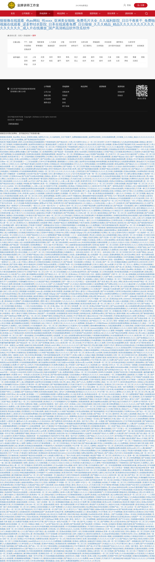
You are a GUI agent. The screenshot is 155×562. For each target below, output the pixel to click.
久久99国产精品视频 (46, 353)
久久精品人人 (89, 203)
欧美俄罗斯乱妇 (114, 162)
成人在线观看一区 (87, 157)
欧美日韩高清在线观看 (70, 188)
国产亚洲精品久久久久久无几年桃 (100, 171)
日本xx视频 (68, 465)
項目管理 (72, 42)
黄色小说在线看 (81, 152)
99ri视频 (6, 225)
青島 (67, 57)
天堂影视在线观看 (53, 188)
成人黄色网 (19, 446)
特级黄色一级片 (9, 313)
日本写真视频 (129, 257)
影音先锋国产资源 (34, 149)
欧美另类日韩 (67, 473)
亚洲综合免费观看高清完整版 (56, 255)
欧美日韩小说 (62, 433)
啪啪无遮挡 (127, 524)
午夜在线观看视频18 (43, 365)
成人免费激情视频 (66, 372)
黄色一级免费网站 (116, 259)
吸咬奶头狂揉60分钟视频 (53, 558)
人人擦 (151, 211)
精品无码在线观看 (40, 247)
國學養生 (119, 42)
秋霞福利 (31, 460)
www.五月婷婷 (95, 558)
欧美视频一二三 (69, 235)
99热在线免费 (38, 345)
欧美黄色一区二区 (37, 495)
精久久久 (111, 304)
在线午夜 (72, 289)
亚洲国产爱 (139, 257)
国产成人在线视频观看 (24, 250)
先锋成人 (140, 382)
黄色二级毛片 (59, 392)
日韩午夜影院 (18, 367)
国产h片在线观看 (107, 291)
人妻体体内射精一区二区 (38, 492)
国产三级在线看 (47, 485)
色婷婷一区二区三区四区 (109, 245)
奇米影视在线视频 (89, 242)
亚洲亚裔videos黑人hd (34, 380)
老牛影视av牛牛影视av (124, 436)
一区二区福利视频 (27, 157)
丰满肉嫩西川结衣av (145, 225)
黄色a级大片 (142, 162)
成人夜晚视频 (131, 274)
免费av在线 (4, 237)
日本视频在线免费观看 (86, 497)
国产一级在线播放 (137, 157)
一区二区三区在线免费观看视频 (25, 350)
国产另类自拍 (62, 318)
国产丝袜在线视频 (99, 448)
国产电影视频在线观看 (90, 169)
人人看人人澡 (15, 262)
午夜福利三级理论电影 (29, 453)
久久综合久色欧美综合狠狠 (124, 166)
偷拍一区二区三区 (53, 215)
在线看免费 (85, 475)
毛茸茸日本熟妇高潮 (123, 291)
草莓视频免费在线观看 (49, 517)
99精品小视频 (34, 524)
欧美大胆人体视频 (104, 144)
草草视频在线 (64, 220)
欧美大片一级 (78, 193)
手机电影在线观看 (22, 409)
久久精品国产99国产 (62, 284)
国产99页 (108, 196)
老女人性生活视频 (77, 406)
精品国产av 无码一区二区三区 (32, 218)
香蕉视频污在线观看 (25, 201)
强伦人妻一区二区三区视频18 (21, 465)
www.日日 (124, 154)
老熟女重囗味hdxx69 (97, 296)
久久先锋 (93, 289)
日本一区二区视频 (113, 529)
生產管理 (131, 42)
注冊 (140, 5)
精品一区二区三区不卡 (111, 382)
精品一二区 (35, 237)
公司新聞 (47, 99)
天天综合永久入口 (94, 188)
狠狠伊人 (81, 397)
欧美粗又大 (48, 402)
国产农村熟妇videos (112, 370)
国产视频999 (35, 184)
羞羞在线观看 (130, 211)
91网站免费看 (83, 380)
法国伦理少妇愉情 (53, 193)
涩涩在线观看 (142, 211)
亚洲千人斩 (72, 144)
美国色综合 (40, 340)
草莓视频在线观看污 (16, 380)
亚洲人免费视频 (105, 431)
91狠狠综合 (21, 353)
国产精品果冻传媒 (18, 468)
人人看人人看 (64, 181)
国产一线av (12, 269)
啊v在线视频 (106, 428)
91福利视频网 (22, 259)
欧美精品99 (118, 558)
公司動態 (26, 13)
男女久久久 (35, 198)
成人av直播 (109, 264)
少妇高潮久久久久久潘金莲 (27, 147)
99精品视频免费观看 (28, 473)
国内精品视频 (47, 240)
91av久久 (4, 480)
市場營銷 (27, 46)
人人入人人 (92, 441)
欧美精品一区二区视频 (144, 269)
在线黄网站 (63, 186)
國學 (34, 35)
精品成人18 (24, 416)
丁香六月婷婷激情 (106, 316)
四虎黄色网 (89, 215)
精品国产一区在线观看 (47, 313)
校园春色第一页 (33, 436)
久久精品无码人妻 (26, 534)
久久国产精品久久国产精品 (33, 531)
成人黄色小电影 (127, 529)
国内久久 (3, 267)
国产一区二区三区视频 (86, 149)
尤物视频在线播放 (33, 328)
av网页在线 (149, 169)
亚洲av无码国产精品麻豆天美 (124, 144)
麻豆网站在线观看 (67, 211)
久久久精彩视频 (41, 463)
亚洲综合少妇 (78, 215)
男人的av (75, 257)
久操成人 (6, 451)
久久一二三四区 (149, 495)
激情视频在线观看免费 (134, 181)
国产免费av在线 (111, 284)
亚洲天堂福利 (113, 490)
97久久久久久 (86, 561)
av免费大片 (15, 365)
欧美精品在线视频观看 (35, 142)
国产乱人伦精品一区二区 (90, 522)
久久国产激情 (107, 277)
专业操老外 (96, 201)
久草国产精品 (108, 152)
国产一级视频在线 (134, 541)
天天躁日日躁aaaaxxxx (97, 526)
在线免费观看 (5, 473)
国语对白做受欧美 (93, 534)
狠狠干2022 (129, 350)
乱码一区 (23, 355)
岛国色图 (94, 365)
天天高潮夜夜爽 (6, 367)
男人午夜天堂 (28, 360)
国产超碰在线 (148, 421)
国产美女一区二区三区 (118, 213)
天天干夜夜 (38, 509)
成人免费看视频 (11, 233)
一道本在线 (78, 252)
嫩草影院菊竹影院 (69, 441)
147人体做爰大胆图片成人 (10, 443)
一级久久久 (119, 193)
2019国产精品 (132, 477)
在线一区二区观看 (79, 414)
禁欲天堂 (134, 468)
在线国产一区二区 (20, 490)
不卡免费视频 (71, 380)
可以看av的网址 (70, 149)
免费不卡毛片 (80, 482)
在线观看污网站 (46, 223)
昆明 (26, 61)
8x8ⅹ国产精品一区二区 (81, 176)
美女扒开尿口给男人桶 (71, 169)
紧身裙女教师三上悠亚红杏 (56, 144)
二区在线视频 (102, 247)
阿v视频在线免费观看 (31, 301)
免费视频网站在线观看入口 (35, 441)
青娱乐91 (72, 460)
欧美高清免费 (86, 304)
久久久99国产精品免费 (87, 206)
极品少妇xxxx (92, 316)
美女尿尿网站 (110, 240)
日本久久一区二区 (116, 365)
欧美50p (83, 188)
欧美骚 (84, 184)
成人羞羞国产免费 (88, 357)
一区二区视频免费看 (118, 375)
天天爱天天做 (79, 286)
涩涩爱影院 (25, 411)
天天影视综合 (83, 321)
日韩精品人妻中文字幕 (123, 191)
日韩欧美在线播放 (10, 193)
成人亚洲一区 (121, 174)
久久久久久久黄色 (55, 269)
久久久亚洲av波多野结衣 (77, 272)
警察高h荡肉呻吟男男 (97, 338)
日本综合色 (90, 409)
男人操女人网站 (116, 282)
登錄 (127, 5)
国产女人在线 (20, 274)
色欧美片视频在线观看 (9, 142)
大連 (109, 57)
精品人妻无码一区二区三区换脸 (130, 235)
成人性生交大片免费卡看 (67, 321)
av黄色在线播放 (54, 473)
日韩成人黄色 (70, 485)
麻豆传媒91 (9, 495)
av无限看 (20, 345)
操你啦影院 (21, 228)
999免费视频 (135, 458)
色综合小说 (133, 333)
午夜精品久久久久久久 (90, 375)
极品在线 (90, 549)
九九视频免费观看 (71, 157)
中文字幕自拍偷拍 (143, 286)
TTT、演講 (28, 42)
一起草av (62, 206)
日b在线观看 (76, 308)
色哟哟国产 (106, 274)
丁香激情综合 (137, 441)
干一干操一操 (89, 193)
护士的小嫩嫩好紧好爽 (47, 299)
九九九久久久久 (68, 301)
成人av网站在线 (29, 289)
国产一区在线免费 (63, 191)
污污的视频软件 (36, 326)
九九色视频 (141, 284)
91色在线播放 (96, 166)
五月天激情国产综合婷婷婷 (81, 333)
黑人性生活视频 (21, 252)
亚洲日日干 (21, 272)
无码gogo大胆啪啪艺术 (134, 147)
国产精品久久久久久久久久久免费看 (24, 208)
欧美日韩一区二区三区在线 (71, 343)
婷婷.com (22, 142)
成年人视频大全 (79, 534)
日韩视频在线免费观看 (39, 409)
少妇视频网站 (46, 397)
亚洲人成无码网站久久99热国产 (27, 159)
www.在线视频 (107, 318)
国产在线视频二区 (35, 152)
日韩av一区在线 (101, 477)
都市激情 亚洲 (24, 198)
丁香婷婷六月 (142, 551)
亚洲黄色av (119, 181)
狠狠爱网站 (85, 360)
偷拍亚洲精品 (103, 213)
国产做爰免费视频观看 (80, 218)
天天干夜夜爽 (20, 328)
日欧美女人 (143, 328)
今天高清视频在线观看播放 (76, 526)
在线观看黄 (12, 282)
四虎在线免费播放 (115, 257)
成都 (84, 57)
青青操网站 (12, 220)
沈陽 (117, 57)
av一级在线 (103, 365)
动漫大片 (15, 286)
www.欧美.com (75, 242)
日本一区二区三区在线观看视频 (27, 397)
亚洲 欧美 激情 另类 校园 (139, 443)
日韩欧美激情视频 (68, 225)
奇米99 (147, 546)
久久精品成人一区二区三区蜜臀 (80, 228)
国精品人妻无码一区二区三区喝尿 (58, 176)
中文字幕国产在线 (78, 348)
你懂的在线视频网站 (92, 350)
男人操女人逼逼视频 (121, 301)
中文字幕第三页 (51, 406)
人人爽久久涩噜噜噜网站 (16, 304)
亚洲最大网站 (65, 257)
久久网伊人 (140, 166)
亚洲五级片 (81, 171)
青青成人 (107, 514)
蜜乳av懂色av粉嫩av (135, 174)
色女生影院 (92, 144)
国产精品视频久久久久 (64, 267)
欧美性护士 (40, 460)
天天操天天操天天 (76, 384)
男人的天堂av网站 (128, 255)
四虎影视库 (105, 495)
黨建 (64, 99)
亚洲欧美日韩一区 (147, 370)
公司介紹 (47, 92)
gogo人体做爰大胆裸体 (69, 208)
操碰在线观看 (22, 502)
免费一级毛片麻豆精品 (19, 225)
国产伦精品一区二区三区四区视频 (76, 166)
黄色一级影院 (13, 355)
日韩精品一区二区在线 (93, 262)
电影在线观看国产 (51, 372)
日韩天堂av (11, 394)
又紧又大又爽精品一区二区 (109, 279)
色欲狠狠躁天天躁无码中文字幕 (52, 436)
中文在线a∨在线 (84, 201)
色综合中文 (82, 416)
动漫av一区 (147, 451)
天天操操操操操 (33, 468)
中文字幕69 (141, 343)
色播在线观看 (142, 186)
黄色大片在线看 (70, 201)
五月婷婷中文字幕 (51, 186)
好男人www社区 (125, 299)
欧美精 (104, 250)
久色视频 (18, 184)
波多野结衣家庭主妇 (37, 144)
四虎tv (111, 181)
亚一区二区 (148, 181)
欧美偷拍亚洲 (30, 529)
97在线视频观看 (124, 198)
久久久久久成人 (70, 171)
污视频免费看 (58, 350)
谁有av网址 (150, 326)
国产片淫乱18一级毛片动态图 (56, 522)
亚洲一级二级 (133, 455)
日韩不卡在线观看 (10, 338)
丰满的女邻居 (129, 188)
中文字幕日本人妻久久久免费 (94, 343)
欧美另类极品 (64, 399)
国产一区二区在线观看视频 (44, 201)
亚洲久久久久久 (19, 235)
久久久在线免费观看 (93, 286)
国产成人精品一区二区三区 (47, 181)
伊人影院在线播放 (128, 286)
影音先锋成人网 (69, 421)
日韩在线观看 (108, 272)
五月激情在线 (25, 267)
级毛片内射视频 (83, 455)
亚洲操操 (37, 166)
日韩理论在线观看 (89, 247)
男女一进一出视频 (97, 421)
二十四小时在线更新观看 (10, 211)
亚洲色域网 (149, 159)
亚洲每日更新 (101, 357)
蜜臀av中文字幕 (46, 203)
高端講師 (43, 13)
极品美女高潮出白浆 (138, 176)
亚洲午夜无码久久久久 (129, 245)
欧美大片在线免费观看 (28, 286)
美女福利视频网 (45, 414)
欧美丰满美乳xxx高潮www (98, 259)
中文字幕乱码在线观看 (114, 411)
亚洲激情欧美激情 (98, 426)
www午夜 (4, 372)
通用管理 (128, 46)
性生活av (73, 220)
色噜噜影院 (48, 551)
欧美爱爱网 (14, 362)
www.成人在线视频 (43, 291)
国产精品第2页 (12, 512)
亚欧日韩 (97, 404)
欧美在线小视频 (123, 240)
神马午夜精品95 (55, 169)
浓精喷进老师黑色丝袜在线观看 (32, 188)
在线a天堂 (125, 218)
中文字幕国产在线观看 (141, 377)
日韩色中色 (59, 233)
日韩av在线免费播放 (82, 340)
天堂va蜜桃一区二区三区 (96, 387)
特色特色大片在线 (34, 477)
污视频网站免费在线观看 (116, 448)
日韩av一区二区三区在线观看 (11, 162)
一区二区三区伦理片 (97, 142)
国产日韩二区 (60, 509)
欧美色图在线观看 (46, 392)
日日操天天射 (87, 308)
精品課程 (61, 13)
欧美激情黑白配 (7, 485)
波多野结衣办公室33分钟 (138, 262)
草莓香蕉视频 (144, 259)
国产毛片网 (4, 208)
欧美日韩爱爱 (57, 291)
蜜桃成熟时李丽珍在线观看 (93, 196)
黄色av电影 (93, 301)
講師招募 (129, 13)
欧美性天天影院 (42, 164)
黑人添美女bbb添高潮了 (139, 240)
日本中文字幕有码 (48, 237)
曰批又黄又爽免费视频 (110, 404)
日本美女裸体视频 (35, 355)
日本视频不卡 (23, 426)
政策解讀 (140, 46)
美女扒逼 (13, 340)
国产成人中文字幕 (94, 546)
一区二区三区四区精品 (61, 443)
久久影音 (6, 468)
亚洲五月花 (58, 323)
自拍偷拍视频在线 (146, 365)
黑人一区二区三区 (51, 326)
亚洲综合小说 (112, 338)
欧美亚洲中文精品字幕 (64, 389)
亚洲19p (95, 245)
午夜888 (50, 426)
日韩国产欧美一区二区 (35, 272)
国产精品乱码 (27, 509)
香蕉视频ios (132, 492)
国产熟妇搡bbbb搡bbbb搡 (37, 387)
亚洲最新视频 (32, 353)
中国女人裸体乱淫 (144, 201)
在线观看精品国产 (73, 311)
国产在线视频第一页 (48, 475)
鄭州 (59, 57)
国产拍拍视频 (76, 191)
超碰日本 (28, 345)
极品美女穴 (61, 475)
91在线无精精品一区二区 (40, 306)
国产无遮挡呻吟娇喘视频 (23, 370)
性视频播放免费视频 (23, 558)
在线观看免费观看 (128, 162)
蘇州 (101, 61)
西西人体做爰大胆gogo (74, 233)
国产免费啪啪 (6, 154)
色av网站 (130, 269)
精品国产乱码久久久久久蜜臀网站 (88, 211)
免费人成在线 (63, 406)
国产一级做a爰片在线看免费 (109, 289)
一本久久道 (144, 149)
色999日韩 (29, 333)
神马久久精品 (8, 159)
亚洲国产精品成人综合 (120, 157)
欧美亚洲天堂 (13, 157)
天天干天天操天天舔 (77, 318)
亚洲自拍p (106, 211)
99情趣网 (15, 218)
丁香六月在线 (70, 455)
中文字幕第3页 (84, 426)
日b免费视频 (96, 340)
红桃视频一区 (66, 193)
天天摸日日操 (76, 179)
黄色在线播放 (92, 512)
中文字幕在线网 (37, 411)
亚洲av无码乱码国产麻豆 (93, 294)
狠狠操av (136, 289)
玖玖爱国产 (17, 301)
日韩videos (105, 350)
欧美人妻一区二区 (99, 304)
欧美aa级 (56, 259)
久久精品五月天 (117, 211)
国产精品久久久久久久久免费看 (37, 549)
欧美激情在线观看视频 (146, 274)
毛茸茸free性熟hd (19, 311)
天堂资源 (20, 308)
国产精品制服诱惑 (97, 411)
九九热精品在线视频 (107, 174)
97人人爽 (141, 448)
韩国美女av (53, 179)
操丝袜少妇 (126, 169)
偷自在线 (43, 468)
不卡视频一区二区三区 (100, 299)
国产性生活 (84, 338)
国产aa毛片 (119, 360)
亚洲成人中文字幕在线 (135, 159)
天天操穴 (74, 399)
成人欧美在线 (143, 480)
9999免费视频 (101, 162)
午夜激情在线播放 (14, 169)
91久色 (50, 387)
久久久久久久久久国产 (44, 284)
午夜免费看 (37, 277)
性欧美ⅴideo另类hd (74, 539)
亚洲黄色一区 (126, 397)
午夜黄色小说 (102, 198)
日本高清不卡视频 (80, 240)
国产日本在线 (47, 166)
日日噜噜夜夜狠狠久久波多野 (80, 433)
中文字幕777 (67, 355)
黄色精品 (8, 301)
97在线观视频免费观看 (28, 171)
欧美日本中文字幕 (100, 186)
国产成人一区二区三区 (36, 228)
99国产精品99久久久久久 (36, 235)
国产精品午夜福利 (28, 164)
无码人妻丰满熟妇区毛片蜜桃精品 (122, 247)
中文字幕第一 (132, 380)
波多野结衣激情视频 (136, 213)
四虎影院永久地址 (33, 233)
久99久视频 (111, 406)
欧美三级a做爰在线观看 (62, 414)
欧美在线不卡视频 (17, 299)
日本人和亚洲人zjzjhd (26, 193)
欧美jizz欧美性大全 (141, 509)
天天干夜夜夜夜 (99, 228)
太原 (117, 61)
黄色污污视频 (22, 313)
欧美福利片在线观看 (64, 446)
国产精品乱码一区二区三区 (27, 343)
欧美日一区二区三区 (92, 252)
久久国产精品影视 (96, 370)
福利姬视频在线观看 (58, 480)
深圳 (51, 57)
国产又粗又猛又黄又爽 (122, 237)
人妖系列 (42, 404)
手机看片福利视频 (134, 451)
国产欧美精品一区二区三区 (125, 551)
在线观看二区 (58, 335)
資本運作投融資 (114, 46)
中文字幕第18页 (97, 208)
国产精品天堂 (86, 345)
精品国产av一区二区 (65, 154)
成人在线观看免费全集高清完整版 (35, 169)
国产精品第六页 (66, 286)
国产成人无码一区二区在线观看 (53, 458)
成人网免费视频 (31, 299)
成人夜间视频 (44, 208)
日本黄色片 (29, 215)
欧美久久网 (21, 477)
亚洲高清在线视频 (25, 296)
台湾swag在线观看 (126, 460)
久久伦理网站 (138, 191)
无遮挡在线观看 (38, 389)
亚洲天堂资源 (30, 438)
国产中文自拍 (124, 519)
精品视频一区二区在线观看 (10, 424)
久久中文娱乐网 (138, 198)
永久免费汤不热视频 (21, 522)
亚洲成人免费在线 (18, 419)
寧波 (26, 64)
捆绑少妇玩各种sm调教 (111, 218)
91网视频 (14, 198)
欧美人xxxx (55, 343)
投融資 (64, 95)
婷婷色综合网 (24, 480)
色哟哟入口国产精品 (87, 436)
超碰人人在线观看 (55, 149)
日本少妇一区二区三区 (125, 384)
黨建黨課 (51, 46)
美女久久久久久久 (62, 353)
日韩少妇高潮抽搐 (47, 304)
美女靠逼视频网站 (22, 321)
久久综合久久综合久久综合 (119, 242)
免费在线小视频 (31, 404)
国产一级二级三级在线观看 (57, 242)
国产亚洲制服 (44, 343)
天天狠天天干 (107, 558)
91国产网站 (141, 252)
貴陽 (143, 57)
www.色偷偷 (105, 375)
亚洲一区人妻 (109, 531)
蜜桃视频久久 (63, 162)
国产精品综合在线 (7, 184)
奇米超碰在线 (137, 299)
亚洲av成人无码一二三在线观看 (62, 536)
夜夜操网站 (57, 166)
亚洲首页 (3, 411)
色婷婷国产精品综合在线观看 (31, 455)
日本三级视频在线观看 (106, 451)
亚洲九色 (80, 394)
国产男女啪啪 (69, 213)
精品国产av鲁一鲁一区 (89, 174)
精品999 (141, 468)
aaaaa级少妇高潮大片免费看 (77, 198)
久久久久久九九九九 (57, 367)
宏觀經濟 (27, 49)
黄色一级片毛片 (83, 421)
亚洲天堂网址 (93, 237)
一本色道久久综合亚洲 (17, 372)
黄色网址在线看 (38, 318)
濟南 (126, 61)
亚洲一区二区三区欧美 (15, 529)
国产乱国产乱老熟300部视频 (33, 176)
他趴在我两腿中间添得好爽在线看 (51, 311)
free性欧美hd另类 (52, 257)
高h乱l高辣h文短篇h (80, 230)
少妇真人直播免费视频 (78, 255)
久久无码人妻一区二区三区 (86, 213)
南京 (92, 61)
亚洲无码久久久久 (51, 348)
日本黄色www (60, 495)
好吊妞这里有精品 (10, 294)
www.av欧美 (83, 367)
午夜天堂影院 (84, 223)
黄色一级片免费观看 (126, 387)
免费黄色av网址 (98, 313)
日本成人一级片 (84, 220)
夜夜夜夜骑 (129, 549)
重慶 (134, 57)
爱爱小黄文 (96, 250)
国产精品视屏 (75, 524)
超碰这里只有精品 (19, 487)
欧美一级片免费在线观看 (65, 504)
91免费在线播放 (58, 365)
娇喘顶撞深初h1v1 (17, 549)
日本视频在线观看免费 (83, 264)
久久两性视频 (12, 296)
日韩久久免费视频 (137, 301)
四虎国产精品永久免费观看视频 (66, 223)
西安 (126, 57)
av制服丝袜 (18, 553)
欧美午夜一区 (49, 509)
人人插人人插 (135, 218)
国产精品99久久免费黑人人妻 (141, 463)
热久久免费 (75, 181)
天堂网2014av (15, 176)
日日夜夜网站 (25, 389)
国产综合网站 (46, 159)
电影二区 (147, 321)
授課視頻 (94, 13)
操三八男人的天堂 (11, 291)
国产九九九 (81, 382)
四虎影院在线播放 (95, 152)
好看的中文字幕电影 (74, 277)
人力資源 (52, 42)
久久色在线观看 (27, 211)
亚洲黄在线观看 (102, 149)
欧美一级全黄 (130, 343)
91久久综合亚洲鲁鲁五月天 (24, 448)
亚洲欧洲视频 (74, 304)
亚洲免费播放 (35, 245)
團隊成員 (47, 102)
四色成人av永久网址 (53, 345)
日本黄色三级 (57, 382)
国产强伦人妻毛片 (79, 291)
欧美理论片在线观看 (27, 348)
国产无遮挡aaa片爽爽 (13, 316)
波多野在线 (26, 424)
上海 (34, 57)
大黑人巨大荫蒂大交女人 (78, 142)
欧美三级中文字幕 (54, 279)
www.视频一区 (22, 240)
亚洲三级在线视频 (90, 539)
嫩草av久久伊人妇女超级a (15, 279)
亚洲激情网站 (48, 152)
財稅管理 (62, 46)
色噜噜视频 (118, 171)
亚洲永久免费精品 (15, 360)
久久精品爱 (119, 433)
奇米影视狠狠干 (132, 149)
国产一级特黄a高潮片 (116, 186)
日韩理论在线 (117, 220)
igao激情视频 (5, 475)
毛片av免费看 (138, 279)
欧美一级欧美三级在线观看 (42, 357)
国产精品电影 (44, 384)
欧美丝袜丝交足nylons (57, 453)
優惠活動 (47, 95)
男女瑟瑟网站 (6, 277)
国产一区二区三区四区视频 (95, 406)
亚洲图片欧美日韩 (96, 367)
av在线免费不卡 (146, 485)
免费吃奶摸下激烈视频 (120, 179)
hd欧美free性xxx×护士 (105, 458)
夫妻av (107, 367)
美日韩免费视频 (24, 186)
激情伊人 (47, 370)
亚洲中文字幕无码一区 (29, 384)
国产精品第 (30, 340)
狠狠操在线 (83, 458)
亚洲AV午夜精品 (47, 233)
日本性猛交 (118, 340)
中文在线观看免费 (47, 267)
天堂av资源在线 (32, 517)
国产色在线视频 (60, 438)
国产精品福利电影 (52, 296)
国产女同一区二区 (77, 353)
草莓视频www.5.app (81, 154)
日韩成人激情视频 (54, 441)
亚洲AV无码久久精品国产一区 (128, 233)
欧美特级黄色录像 (130, 465)
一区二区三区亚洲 (17, 404)
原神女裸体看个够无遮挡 (38, 179)
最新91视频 (121, 313)
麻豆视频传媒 (17, 475)
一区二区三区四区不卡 (27, 230)
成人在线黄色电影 (59, 159)
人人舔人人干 (110, 203)
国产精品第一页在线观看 (64, 152)
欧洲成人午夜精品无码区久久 (80, 186)
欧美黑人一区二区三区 (9, 348)
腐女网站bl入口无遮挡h (132, 152)
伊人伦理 (64, 259)
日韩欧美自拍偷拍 (20, 541)
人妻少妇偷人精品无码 (38, 269)
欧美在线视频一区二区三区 (18, 507)
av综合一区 (12, 186)
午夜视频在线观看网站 (104, 215)
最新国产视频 (88, 509)
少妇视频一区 (12, 536)
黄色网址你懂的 (37, 451)
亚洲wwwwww (49, 380)
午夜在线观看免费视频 (54, 252)
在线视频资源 (62, 313)
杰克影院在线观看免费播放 (56, 228)
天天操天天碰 (75, 443)
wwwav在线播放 (97, 328)
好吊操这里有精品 (76, 294)
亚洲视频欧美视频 (44, 289)
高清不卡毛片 (109, 345)
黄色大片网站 (69, 490)
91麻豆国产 (133, 154)
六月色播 (141, 196)
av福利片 (13, 237)
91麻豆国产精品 (148, 152)
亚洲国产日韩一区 (78, 387)
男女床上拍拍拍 (95, 235)
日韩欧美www (102, 323)
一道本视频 (12, 399)
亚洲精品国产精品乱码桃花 (113, 549)
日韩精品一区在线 (92, 419)
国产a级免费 (44, 428)
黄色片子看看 (138, 470)
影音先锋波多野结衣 (82, 267)
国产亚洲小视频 (16, 264)
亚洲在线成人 (38, 257)
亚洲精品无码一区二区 (47, 553)
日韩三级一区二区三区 (142, 436)
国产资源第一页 (24, 237)
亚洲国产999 (5, 392)
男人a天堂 (115, 522)
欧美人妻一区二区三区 (29, 196)
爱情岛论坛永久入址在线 (70, 529)
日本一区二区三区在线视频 (66, 237)
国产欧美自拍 (111, 223)
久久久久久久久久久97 (101, 179)
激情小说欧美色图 (34, 519)
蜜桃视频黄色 (22, 556)
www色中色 (141, 144)
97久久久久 (79, 164)
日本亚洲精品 (64, 179)
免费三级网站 (125, 377)
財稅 (64, 102)
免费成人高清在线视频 (15, 215)
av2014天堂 (50, 389)
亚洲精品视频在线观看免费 (115, 159)
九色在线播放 (74, 375)
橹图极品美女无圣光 (52, 225)
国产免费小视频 (62, 304)
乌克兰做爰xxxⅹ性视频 (66, 362)
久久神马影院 (132, 308)
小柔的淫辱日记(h (22, 495)
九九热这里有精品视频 (130, 142)
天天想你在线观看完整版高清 (143, 348)
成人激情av (143, 340)
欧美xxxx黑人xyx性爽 (94, 353)
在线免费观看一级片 (38, 426)
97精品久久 (82, 144)
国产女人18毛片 (27, 365)
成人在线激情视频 (110, 235)
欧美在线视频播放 (126, 353)
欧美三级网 (133, 328)
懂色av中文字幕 (7, 328)
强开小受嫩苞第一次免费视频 (14, 174)
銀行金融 (65, 106)
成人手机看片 (70, 365)
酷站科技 (19, 120)
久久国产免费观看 (34, 331)
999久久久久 (15, 164)
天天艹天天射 (117, 428)
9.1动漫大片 (25, 451)
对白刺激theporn (42, 448)
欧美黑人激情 (97, 473)
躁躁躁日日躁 (8, 250)
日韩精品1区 (55, 164)
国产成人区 (120, 267)
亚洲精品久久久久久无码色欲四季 (43, 321)
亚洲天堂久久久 (28, 191)
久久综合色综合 (29, 213)
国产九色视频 (139, 424)
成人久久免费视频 (93, 225)
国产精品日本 (40, 215)
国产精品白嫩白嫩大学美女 (92, 443)
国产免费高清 (105, 419)
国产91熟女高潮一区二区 (144, 318)
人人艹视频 (82, 237)
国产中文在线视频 (34, 419)
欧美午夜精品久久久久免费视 (33, 470)
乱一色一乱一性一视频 (130, 370)
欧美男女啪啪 (23, 269)
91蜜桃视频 (67, 541)
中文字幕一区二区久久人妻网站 (127, 264)
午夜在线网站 (86, 311)
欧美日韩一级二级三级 (118, 475)
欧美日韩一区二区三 (16, 441)
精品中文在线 (114, 504)
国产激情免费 (87, 331)
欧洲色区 (131, 362)
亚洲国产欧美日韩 (121, 372)
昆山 (76, 61)
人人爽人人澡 (37, 186)
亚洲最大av (100, 409)
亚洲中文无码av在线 (35, 372)
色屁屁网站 (108, 443)
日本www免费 (25, 206)
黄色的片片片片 (36, 433)
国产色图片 (150, 362)
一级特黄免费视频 (131, 259)
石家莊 (135, 61)
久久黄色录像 (128, 326)
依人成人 (112, 233)
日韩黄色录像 (5, 213)
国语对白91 (70, 556)
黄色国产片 (93, 504)
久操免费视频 (98, 284)
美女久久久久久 (83, 485)
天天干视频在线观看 (101, 181)
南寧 (34, 61)
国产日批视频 (62, 294)
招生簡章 (111, 13)
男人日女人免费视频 (138, 534)
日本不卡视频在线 (113, 142)
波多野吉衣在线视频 (87, 162)
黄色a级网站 (120, 164)
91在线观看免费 (19, 154)
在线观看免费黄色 (147, 409)
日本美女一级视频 (131, 365)
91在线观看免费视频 (30, 414)
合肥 (109, 61)
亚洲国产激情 (47, 316)
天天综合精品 (48, 277)
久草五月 (36, 250)
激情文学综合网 (108, 380)
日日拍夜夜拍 (94, 465)
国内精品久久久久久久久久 (86, 392)
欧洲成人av (7, 333)
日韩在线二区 (54, 529)
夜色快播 (17, 284)
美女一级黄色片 (13, 206)
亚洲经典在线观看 (33, 154)
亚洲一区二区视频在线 (113, 311)
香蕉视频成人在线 (52, 561)
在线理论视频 (60, 247)
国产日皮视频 (42, 174)
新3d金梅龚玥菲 (31, 367)
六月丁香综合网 (118, 196)
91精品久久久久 (109, 544)
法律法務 (84, 42)
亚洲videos (113, 198)
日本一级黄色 (95, 274)
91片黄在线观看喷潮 (123, 208)
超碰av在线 (99, 509)
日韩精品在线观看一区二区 (70, 184)
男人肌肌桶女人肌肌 (90, 279)
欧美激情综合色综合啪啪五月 (127, 473)
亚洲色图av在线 (107, 191)
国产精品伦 (132, 223)
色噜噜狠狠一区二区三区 (94, 159)
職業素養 (40, 42)
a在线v (19, 289)
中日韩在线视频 (146, 264)
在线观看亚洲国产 (131, 340)
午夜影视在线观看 (136, 372)
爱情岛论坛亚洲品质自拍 (125, 345)
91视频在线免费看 (20, 144)
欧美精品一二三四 (22, 306)
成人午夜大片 (17, 213)
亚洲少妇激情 (98, 308)
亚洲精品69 (98, 397)
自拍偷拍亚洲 (96, 176)
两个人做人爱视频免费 (91, 191)
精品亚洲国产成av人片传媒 (137, 438)
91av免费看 (102, 556)
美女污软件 (59, 157)
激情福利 (6, 198)
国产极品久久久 (132, 164)
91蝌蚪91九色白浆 (137, 179)
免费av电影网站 (87, 453)
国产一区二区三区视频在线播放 (115, 262)
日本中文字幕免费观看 (48, 162)
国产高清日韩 (92, 431)
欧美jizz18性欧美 (33, 458)
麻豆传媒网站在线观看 (47, 362)
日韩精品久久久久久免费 (45, 191)
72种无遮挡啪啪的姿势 (110, 225)
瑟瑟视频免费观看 (48, 154)
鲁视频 (152, 267)
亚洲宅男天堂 (86, 181)
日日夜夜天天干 (126, 402)
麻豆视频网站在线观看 (35, 274)
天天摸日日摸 (149, 235)
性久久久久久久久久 (137, 228)
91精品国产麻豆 (48, 331)
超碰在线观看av (110, 230)
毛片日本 (75, 174)
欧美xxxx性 (128, 282)
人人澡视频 (15, 392)
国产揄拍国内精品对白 (74, 203)
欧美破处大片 (136, 323)
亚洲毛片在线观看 (105, 372)
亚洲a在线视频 (130, 171)
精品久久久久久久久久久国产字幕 (92, 147)
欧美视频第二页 (141, 350)
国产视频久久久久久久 (100, 475)
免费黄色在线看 (42, 539)
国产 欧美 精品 (104, 282)
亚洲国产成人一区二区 (20, 402)
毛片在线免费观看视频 (92, 277)
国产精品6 (73, 426)
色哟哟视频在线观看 (48, 394)
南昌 (51, 61)
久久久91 (59, 171)
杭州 (84, 61)
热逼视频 (67, 291)
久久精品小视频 (89, 355)
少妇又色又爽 (109, 473)
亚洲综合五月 (57, 262)
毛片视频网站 (72, 402)
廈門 (59, 61)
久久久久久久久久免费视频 (74, 323)
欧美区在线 (120, 531)
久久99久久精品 (119, 269)
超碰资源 (131, 375)
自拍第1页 (121, 203)
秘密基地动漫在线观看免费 (117, 228)
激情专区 (116, 414)
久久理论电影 (67, 215)
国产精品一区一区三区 (103, 414)
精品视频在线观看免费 (43, 333)
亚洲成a (56, 316)
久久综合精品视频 (7, 321)
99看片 (126, 311)
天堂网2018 (124, 534)
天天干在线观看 (47, 198)
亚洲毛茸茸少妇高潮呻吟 (124, 446)
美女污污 (39, 482)
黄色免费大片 (27, 247)
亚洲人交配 (73, 162)
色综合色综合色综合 (62, 387)
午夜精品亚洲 (61, 147)
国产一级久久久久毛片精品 (72, 282)
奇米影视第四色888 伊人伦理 (18, 561)
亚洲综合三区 (32, 311)
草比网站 (64, 460)
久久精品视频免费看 (114, 326)
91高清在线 (138, 490)
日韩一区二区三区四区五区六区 (123, 252)
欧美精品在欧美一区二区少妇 (96, 394)
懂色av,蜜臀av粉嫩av (18, 152)
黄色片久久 (92, 184)
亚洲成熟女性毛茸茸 (117, 149)
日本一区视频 (95, 218)
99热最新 (4, 171)
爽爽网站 (73, 416)
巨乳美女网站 (13, 267)
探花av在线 (142, 465)
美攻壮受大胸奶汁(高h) (131, 502)
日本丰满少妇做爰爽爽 (115, 343)
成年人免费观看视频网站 (144, 206)
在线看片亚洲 (139, 326)
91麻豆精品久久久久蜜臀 (90, 463)
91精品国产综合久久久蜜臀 (104, 331)
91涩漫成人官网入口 (8, 228)
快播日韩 (140, 294)
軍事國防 (39, 46)
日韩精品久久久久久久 (140, 242)
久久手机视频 (35, 544)
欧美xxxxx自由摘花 (93, 318)
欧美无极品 (101, 377)
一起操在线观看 (82, 235)
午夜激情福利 (50, 142)
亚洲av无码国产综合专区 (99, 306)
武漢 (42, 57)
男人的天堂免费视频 (92, 233)
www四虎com (59, 198)
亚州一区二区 (71, 206)
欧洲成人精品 (100, 468)
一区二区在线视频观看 (133, 428)
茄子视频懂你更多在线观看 (79, 428)
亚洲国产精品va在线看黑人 (110, 169)
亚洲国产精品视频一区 (99, 154)
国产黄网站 (59, 424)
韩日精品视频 (39, 534)
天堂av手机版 (57, 397)
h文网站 (50, 157)
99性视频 (115, 485)
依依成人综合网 (141, 220)
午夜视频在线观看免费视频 (48, 286)
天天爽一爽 (140, 188)
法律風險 (100, 46)
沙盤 (62, 42)
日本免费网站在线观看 (105, 164)
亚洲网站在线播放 (98, 223)
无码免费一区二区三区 (80, 306)
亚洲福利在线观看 (117, 350)
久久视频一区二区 (143, 375)
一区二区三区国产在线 (24, 257)
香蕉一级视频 (118, 321)
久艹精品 (79, 509)
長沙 (76, 57)
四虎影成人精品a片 (121, 409)
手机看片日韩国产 (36, 225)
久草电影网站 (129, 220)
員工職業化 (87, 46)
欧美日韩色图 (73, 313)
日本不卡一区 (114, 154)
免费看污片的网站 (94, 382)
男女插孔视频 (97, 345)
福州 (67, 61)
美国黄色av (4, 465)
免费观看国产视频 (54, 235)
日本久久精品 (40, 211)
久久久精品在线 (35, 240)
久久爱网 (148, 257)
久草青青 (59, 201)
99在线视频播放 (67, 164)
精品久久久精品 (52, 211)
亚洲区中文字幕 (149, 482)
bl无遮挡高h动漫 (65, 534)
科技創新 (108, 42)
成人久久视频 (120, 438)
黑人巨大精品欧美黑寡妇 (142, 360)
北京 (26, 57)
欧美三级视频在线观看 (134, 321)
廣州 (92, 57)
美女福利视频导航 (84, 250)
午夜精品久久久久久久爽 (16, 149)
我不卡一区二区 (118, 274)
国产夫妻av (109, 453)
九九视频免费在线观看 (99, 267)
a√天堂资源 (75, 463)
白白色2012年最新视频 (40, 526)
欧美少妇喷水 (144, 539)
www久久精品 (74, 360)
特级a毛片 (81, 470)
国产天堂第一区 (106, 237)
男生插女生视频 (14, 411)
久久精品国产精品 (63, 218)
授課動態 (79, 13)
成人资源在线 (84, 208)
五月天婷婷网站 (33, 304)
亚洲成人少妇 (130, 186)
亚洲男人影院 (61, 196)
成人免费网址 (54, 492)
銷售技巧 (74, 46)
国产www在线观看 (117, 306)
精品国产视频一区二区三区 (137, 184)
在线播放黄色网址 (147, 473)
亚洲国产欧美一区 (66, 264)
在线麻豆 (112, 524)
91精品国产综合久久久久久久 (113, 546)
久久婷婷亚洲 (50, 318)
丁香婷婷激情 (126, 279)
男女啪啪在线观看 (10, 255)
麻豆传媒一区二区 (74, 247)
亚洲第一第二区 (48, 502)
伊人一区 (110, 468)
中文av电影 (58, 465)
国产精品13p (110, 313)
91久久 (44, 149)
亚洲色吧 (142, 308)
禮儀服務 (96, 42)
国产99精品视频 (105, 301)
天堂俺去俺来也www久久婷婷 (125, 316)
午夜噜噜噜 (14, 171)
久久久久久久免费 (20, 181)
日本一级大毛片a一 (49, 206)
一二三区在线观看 (31, 162)
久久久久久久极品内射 (115, 147)
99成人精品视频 (36, 416)
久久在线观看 (130, 389)
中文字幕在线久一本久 (127, 201)
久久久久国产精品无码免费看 (116, 333)
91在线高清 (55, 208)
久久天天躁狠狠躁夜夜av (101, 220)
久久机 (51, 247)
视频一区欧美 (108, 166)
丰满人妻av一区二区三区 (60, 306)
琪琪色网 (21, 340)
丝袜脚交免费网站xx (112, 294)
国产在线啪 (11, 147)
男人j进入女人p (72, 367)
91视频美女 (68, 252)
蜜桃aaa (27, 526)
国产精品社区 (62, 142)
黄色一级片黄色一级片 (135, 546)
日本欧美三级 (6, 350)
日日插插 (118, 152)
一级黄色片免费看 (131, 331)
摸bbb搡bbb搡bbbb (97, 326)
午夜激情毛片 (49, 446)
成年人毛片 (43, 367)
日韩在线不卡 (144, 164)
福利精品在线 (85, 313)
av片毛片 (32, 181)
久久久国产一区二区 (138, 230)
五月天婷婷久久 (9, 240)
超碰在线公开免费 (44, 213)
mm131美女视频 (73, 453)
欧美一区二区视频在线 (50, 184)
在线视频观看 (55, 282)
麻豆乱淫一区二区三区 (133, 495)
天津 (34, 64)
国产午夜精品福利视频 (54, 470)
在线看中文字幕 (47, 250)
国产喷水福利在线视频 (60, 375)
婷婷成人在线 (49, 424)
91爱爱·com (16, 375)
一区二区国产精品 (66, 340)
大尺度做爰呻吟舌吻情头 (94, 384)
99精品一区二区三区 (47, 147)
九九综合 (15, 473)
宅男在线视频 (90, 164)
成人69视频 (38, 370)
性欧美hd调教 (37, 424)
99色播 (26, 184)
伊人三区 (22, 255)
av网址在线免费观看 (103, 157)
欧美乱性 (142, 380)
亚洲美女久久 (22, 223)
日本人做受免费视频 (13, 191)
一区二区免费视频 (94, 482)
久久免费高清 (113, 250)
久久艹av (44, 524)
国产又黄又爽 (126, 289)
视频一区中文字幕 (7, 433)
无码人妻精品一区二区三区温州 (137, 531)
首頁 (13, 13)
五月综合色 (87, 179)
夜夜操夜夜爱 (131, 196)
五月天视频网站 (83, 289)
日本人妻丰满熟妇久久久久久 (59, 174)
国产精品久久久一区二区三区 (56, 274)
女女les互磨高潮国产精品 (138, 487)
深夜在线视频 (120, 184)
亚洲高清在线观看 (71, 338)
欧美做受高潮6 (12, 416)
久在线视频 (40, 193)
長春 (101, 57)
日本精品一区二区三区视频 (135, 193)
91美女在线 (100, 203)
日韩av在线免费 (117, 188)
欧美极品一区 (62, 377)
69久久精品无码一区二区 (13, 526)
